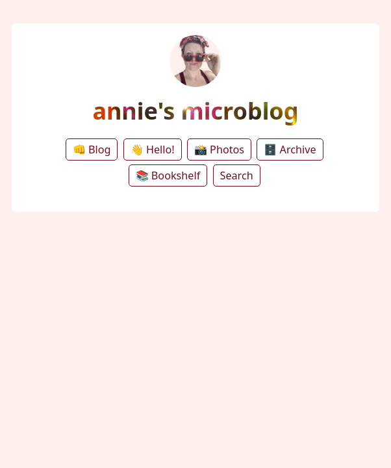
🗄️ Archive (290, 149)
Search (236, 175)
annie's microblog (195, 111)
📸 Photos (219, 149)
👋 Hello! (153, 149)
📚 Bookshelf (168, 175)
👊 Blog (92, 149)
